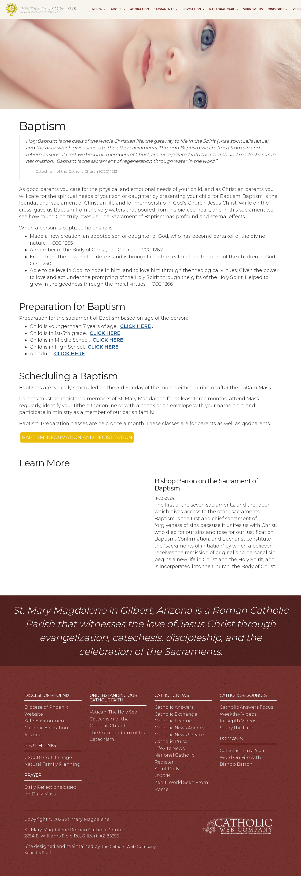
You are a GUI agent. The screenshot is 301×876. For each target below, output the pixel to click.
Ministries (278, 9)
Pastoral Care (223, 9)
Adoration (139, 9)
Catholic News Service (179, 734)
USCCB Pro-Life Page (48, 757)
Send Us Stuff (37, 852)
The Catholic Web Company (128, 846)
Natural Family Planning (52, 764)
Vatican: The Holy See (113, 712)
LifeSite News (170, 748)
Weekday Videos (238, 714)
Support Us (253, 9)
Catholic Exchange (176, 714)
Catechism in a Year (242, 750)
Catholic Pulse (171, 741)
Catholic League (173, 720)
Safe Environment (45, 720)
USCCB (162, 775)
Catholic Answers (174, 707)
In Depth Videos (238, 720)
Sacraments (166, 9)
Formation (193, 9)
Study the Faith (237, 727)
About (118, 9)
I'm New (98, 9)
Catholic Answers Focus (246, 707)
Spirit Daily (167, 768)
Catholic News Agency (180, 727)
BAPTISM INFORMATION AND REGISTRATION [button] (77, 437)
